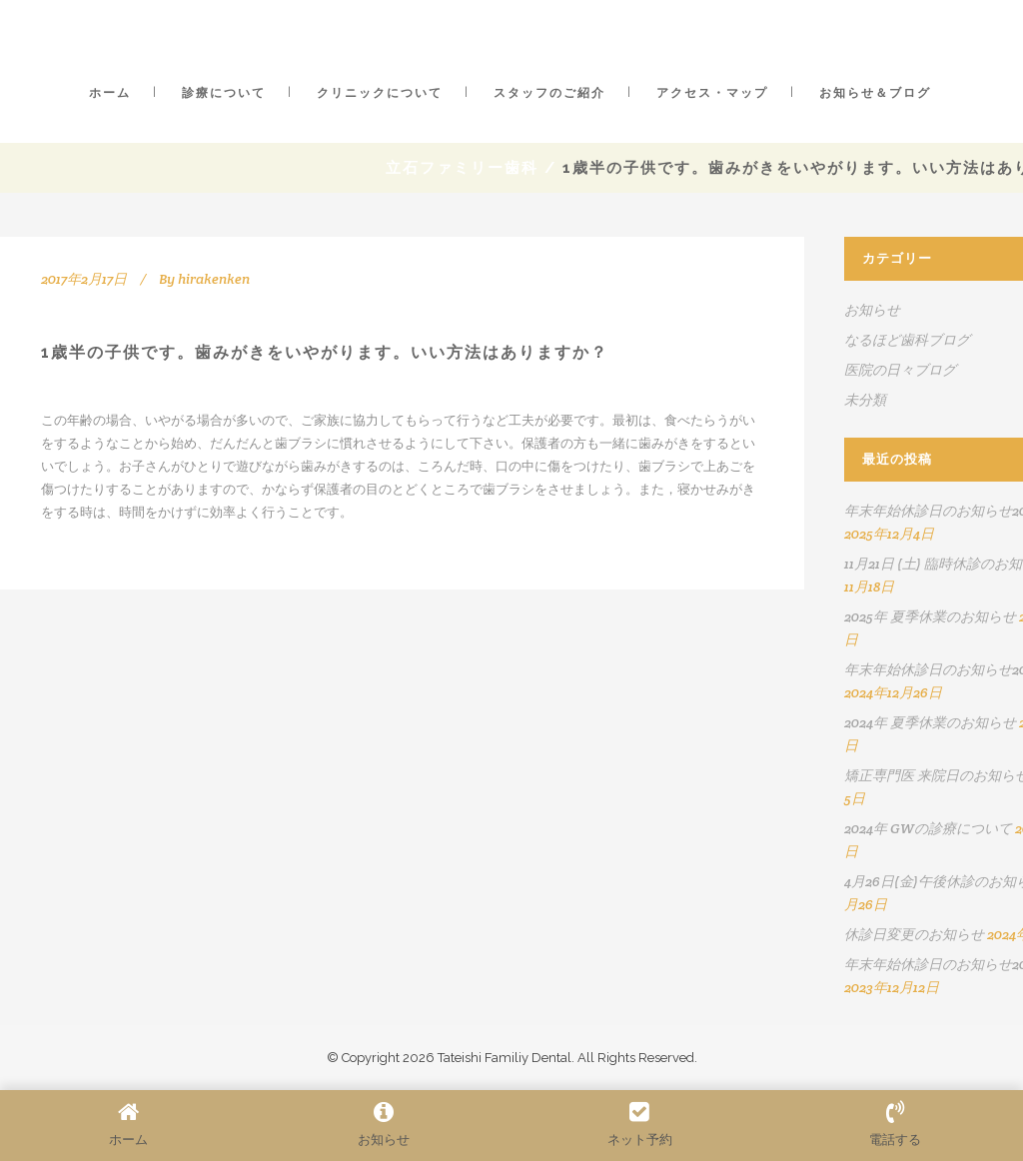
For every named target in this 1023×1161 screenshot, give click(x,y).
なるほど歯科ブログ (907, 340)
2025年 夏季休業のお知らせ (930, 616)
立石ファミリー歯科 (462, 168)
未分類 (865, 400)
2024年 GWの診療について (928, 828)
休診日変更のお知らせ (914, 934)
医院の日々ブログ (900, 370)
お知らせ (872, 310)
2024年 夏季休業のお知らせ (930, 722)
